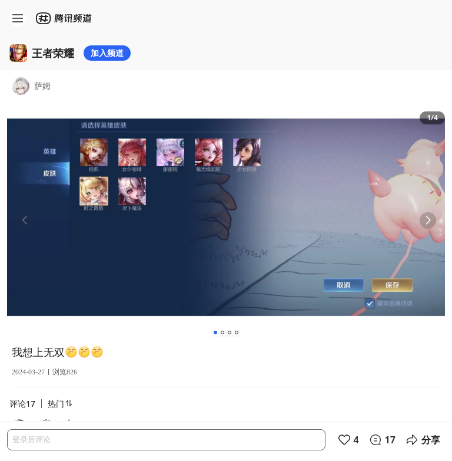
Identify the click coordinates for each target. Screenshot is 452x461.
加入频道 (107, 52)
